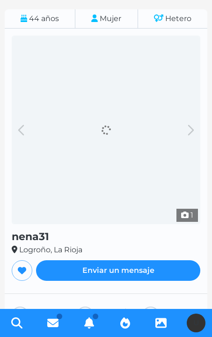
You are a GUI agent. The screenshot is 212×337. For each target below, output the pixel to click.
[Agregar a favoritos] (22, 270)
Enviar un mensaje (118, 270)
